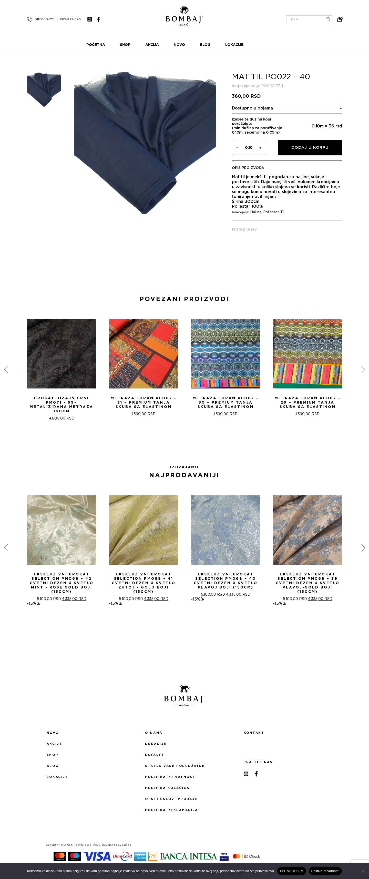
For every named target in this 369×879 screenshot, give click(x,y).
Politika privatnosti (171, 780)
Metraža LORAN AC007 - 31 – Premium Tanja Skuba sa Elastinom (144, 405)
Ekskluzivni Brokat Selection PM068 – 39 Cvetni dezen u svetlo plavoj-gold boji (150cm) (308, 586)
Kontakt (254, 735)
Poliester (271, 215)
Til (282, 215)
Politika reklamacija (171, 813)
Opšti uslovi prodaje (171, 802)
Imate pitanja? (244, 232)
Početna (115, 46)
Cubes (126, 848)
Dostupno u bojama (287, 111)
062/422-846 (70, 19)
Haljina (255, 215)
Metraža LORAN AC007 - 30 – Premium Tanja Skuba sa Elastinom (226, 405)
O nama (153, 735)
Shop (145, 46)
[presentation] (6, 372)
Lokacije (254, 46)
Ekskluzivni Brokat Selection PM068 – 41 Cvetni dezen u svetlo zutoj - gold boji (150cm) (144, 586)
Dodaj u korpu (310, 151)
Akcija (172, 46)
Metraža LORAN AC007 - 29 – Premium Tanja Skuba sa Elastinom (308, 405)
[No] (362, 871)
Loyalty (154, 758)
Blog (225, 46)
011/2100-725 (45, 19)
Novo (199, 46)
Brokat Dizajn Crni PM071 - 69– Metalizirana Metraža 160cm (61, 407)
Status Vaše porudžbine (175, 769)
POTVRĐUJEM (291, 871)
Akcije (54, 746)
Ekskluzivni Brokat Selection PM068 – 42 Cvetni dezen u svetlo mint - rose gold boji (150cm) (62, 586)
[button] (181, 446)
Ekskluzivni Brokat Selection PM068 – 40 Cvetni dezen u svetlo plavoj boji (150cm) (226, 584)
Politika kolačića (167, 791)
